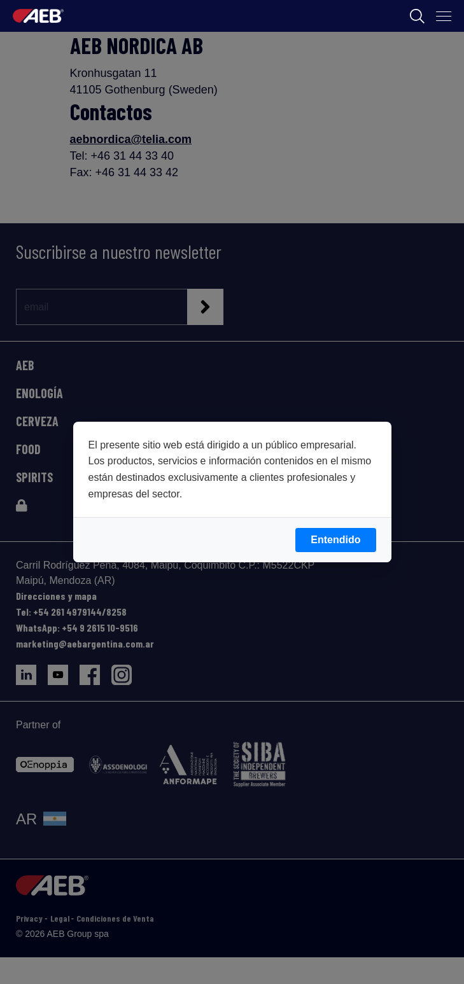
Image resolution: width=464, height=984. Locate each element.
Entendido (335, 539)
